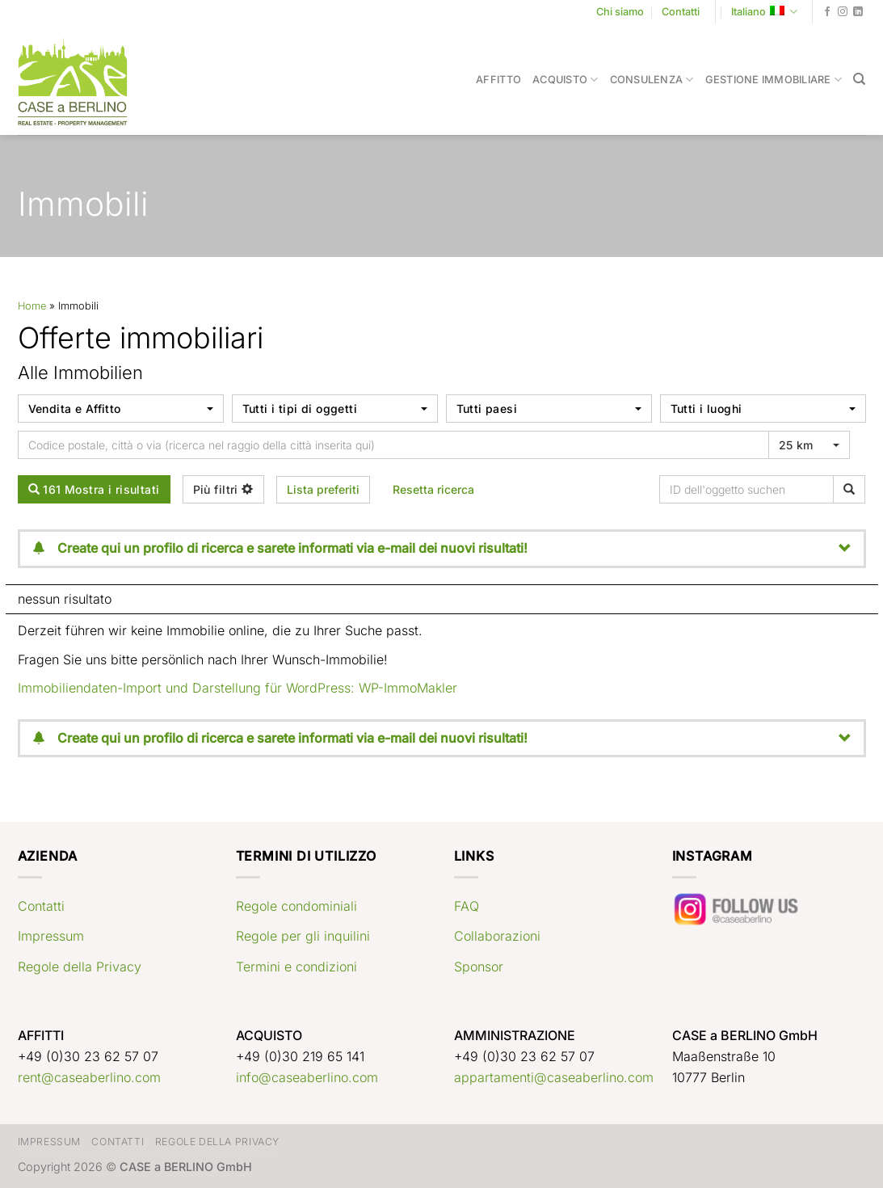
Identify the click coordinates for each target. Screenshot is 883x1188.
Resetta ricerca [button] (433, 489)
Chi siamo (620, 12)
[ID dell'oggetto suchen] (749, 489)
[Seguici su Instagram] (842, 12)
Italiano (764, 11)
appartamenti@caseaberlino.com (554, 1077)
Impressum (51, 936)
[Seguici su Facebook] (827, 12)
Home (32, 306)
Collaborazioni (497, 936)
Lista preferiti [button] (323, 489)
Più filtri (223, 489)
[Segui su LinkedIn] (858, 12)
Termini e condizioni (296, 966)
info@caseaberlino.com (307, 1077)
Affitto (498, 80)
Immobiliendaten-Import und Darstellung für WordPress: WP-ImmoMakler (237, 688)
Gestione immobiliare (774, 79)
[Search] (859, 79)
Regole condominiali (296, 906)
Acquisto (565, 79)
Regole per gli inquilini (303, 936)
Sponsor (478, 966)
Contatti (681, 12)
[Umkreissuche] (393, 445)
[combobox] (121, 408)
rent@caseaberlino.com (89, 1077)
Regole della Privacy (79, 966)
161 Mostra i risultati (94, 489)
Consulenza (652, 79)
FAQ (466, 906)
